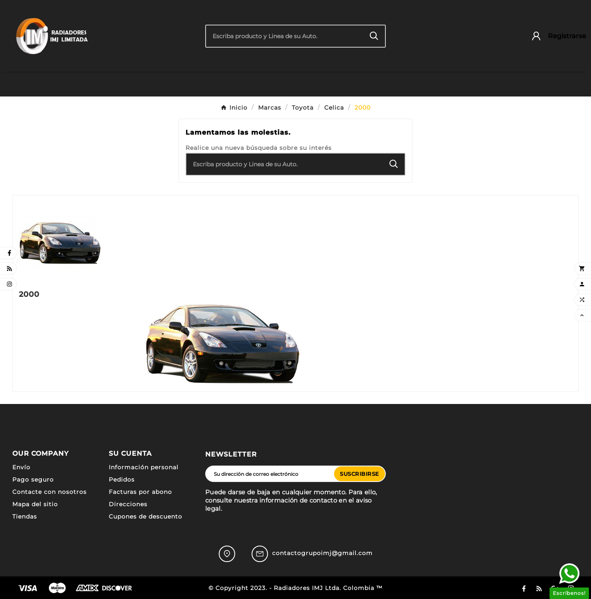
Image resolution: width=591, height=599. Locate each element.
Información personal (144, 467)
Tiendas (24, 516)
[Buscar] (284, 36)
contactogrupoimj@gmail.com (322, 553)
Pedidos (122, 479)
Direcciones (128, 504)
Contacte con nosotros (49, 492)
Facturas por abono (140, 492)
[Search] (374, 36)
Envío (21, 467)
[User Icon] (555, 35)
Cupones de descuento (145, 516)
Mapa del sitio (35, 504)
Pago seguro (33, 479)
